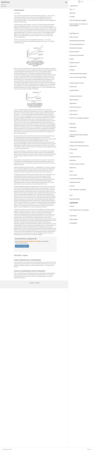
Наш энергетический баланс (76, 96)
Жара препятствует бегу (75, 182)
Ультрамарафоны (73, 223)
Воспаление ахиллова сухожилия (77, 164)
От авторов (72, 16)
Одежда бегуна (73, 131)
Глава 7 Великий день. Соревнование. (78, 189)
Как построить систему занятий (77, 55)
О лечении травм (73, 149)
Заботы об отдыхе (73, 114)
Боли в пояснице (73, 175)
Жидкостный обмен (74, 99)
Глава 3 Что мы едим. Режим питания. (78, 77)
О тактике (72, 206)
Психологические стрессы (75, 107)
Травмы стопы (73, 167)
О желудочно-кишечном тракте (76, 178)
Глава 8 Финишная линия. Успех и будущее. (79, 210)
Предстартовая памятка (75, 199)
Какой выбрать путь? (74, 33)
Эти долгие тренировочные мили (77, 44)
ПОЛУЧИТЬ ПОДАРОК (22, 246)
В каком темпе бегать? (74, 51)
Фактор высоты (73, 103)
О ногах (71, 153)
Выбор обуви (72, 123)
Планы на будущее (74, 219)
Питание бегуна (73, 86)
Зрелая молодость (73, 110)
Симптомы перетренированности (77, 142)
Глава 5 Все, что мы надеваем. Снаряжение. (79, 118)
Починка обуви (73, 127)
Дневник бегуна (73, 66)
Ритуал (71, 195)
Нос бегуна (72, 185)
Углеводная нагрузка (74, 90)
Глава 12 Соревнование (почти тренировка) (29, 271)
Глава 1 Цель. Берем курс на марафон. (78, 20)
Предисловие (72, 13)
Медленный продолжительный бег (77, 40)
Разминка (72, 59)
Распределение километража (76, 48)
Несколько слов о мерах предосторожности (79, 145)
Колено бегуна (73, 160)
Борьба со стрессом (74, 37)
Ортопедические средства (75, 156)
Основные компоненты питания (77, 83)
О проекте (31, 282)
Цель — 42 (72, 9)
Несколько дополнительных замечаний (78, 73)
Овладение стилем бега (75, 62)
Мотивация (72, 69)
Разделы (37, 282)
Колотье (71, 171)
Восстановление (73, 215)
